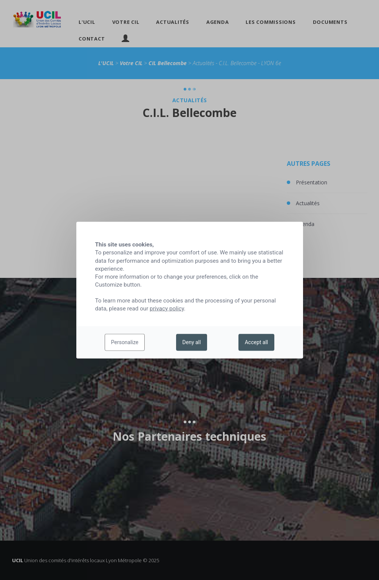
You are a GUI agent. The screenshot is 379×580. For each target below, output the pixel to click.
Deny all (192, 342)
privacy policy (167, 308)
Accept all (256, 342)
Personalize (125, 342)
